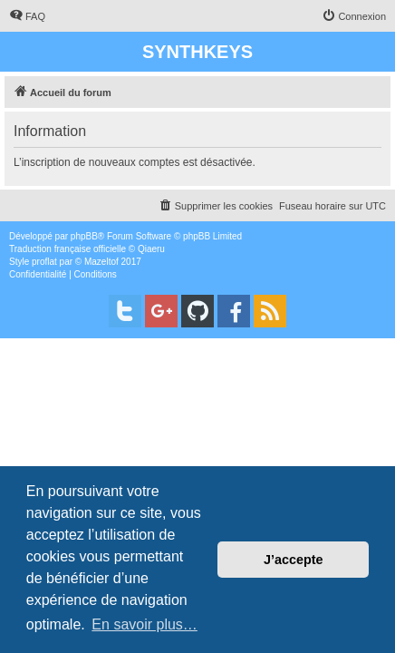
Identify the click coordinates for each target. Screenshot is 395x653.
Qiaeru (151, 249)
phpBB (84, 236)
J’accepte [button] (293, 559)
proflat (44, 262)
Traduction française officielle (67, 249)
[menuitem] (27, 16)
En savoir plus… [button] (145, 624)
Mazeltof (101, 262)
